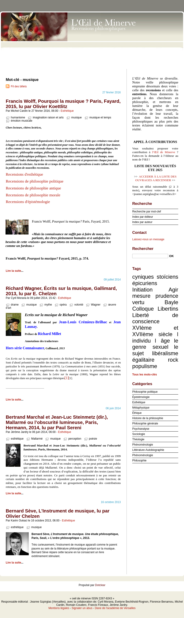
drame (15, 304)
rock (173, 360)
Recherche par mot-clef (146, 211)
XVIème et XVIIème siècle (155, 331)
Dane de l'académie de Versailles (115, 608)
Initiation (142, 289)
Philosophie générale (145, 423)
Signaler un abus (82, 608)
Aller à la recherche (170, 3)
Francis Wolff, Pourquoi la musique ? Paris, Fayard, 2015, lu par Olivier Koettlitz (63, 104)
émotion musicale (21, 120)
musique (76, 117)
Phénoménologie (142, 444)
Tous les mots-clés (144, 374)
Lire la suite (13, 270)
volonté (78, 304)
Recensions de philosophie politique (34, 181)
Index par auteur (142, 222)
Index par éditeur (142, 216)
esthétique (17, 438)
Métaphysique (141, 407)
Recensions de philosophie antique (33, 188)
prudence (166, 296)
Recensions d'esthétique (25, 174)
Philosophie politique (145, 391)
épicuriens (144, 283)
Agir (173, 289)
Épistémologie (141, 397)
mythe (48, 304)
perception (74, 438)
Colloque (143, 309)
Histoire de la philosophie (147, 418)
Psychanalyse (140, 428)
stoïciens (167, 277)
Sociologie (138, 434)
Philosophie (139, 460)
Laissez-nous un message (148, 239)
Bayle (171, 302)
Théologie (138, 439)
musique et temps (100, 117)
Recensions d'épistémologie (28, 202)
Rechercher (142, 248)
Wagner (96, 304)
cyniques (143, 277)
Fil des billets (19, 86)
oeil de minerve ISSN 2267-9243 (92, 39)
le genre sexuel (155, 344)
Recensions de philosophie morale (33, 195)
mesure (141, 296)
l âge (162, 341)
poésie (93, 438)
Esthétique (67, 110)
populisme (144, 366)
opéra (63, 304)
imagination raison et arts (48, 117)
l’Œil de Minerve (163, 152)
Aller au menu (147, 3)
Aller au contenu (128, 3)
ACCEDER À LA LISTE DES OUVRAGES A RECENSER (155, 178)
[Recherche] (150, 256)
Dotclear (100, 585)
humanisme (18, 117)
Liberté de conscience (155, 318)
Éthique (137, 413)
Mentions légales (59, 608)
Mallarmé (37, 438)
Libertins (168, 309)
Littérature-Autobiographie (148, 450)
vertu (138, 302)
